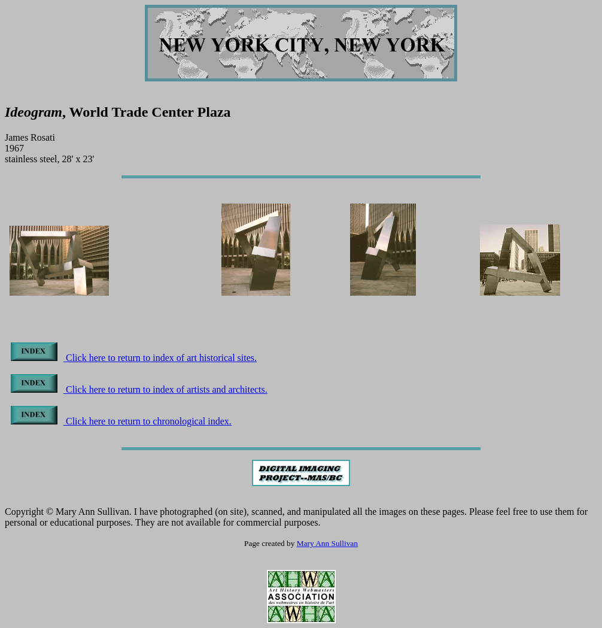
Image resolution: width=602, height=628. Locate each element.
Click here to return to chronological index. (121, 421)
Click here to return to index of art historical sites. (134, 358)
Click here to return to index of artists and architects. (139, 389)
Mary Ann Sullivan (327, 543)
